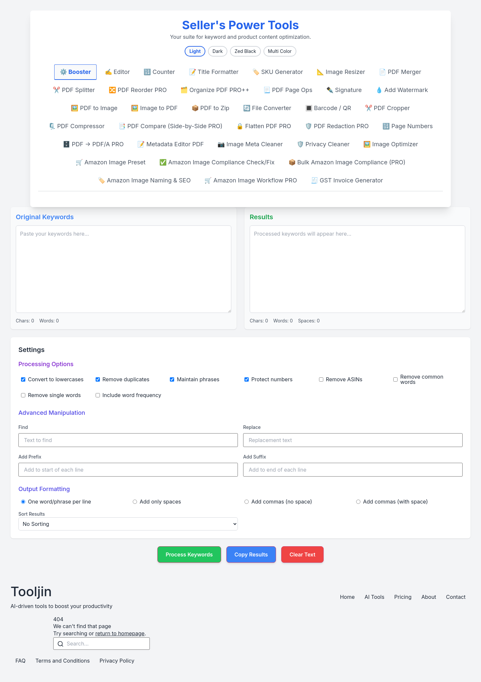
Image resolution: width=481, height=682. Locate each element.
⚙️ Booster (75, 71)
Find (23, 427)
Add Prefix (29, 456)
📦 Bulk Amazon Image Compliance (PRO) (347, 162)
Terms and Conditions (62, 660)
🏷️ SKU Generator (277, 71)
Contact (456, 597)
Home (347, 597)
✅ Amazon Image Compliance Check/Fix (217, 162)
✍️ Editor (117, 71)
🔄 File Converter (267, 108)
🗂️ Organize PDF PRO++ (214, 89)
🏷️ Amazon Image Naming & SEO (144, 180)
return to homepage (120, 633)
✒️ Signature (344, 89)
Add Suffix (254, 456)
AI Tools (374, 597)
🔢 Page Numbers (407, 126)
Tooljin (31, 591)
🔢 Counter (159, 71)
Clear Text (302, 554)
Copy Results (251, 554)
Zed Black (245, 51)
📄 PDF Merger (400, 71)
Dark (218, 51)
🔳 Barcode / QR (328, 108)
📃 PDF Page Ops (287, 89)
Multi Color (280, 51)
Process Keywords (189, 554)
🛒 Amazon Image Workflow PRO (250, 180)
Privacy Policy (117, 660)
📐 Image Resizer (341, 71)
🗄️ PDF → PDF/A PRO (93, 144)
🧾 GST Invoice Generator (347, 180)
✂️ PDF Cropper (387, 108)
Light (194, 51)
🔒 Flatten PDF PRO (263, 126)
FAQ (20, 660)
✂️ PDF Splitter (74, 89)
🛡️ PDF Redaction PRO (337, 126)
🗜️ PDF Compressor (76, 126)
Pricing (403, 597)
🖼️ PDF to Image (94, 108)
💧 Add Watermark (402, 89)
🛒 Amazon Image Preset (111, 162)
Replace (252, 427)
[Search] (60, 644)
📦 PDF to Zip (211, 108)
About (428, 597)
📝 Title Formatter (214, 71)
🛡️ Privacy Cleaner (323, 144)
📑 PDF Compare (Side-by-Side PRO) (170, 126)
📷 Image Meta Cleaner (250, 144)
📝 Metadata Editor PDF (170, 144)
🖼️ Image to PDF (154, 108)
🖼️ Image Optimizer (390, 144)
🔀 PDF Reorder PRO (138, 89)
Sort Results (31, 514)
